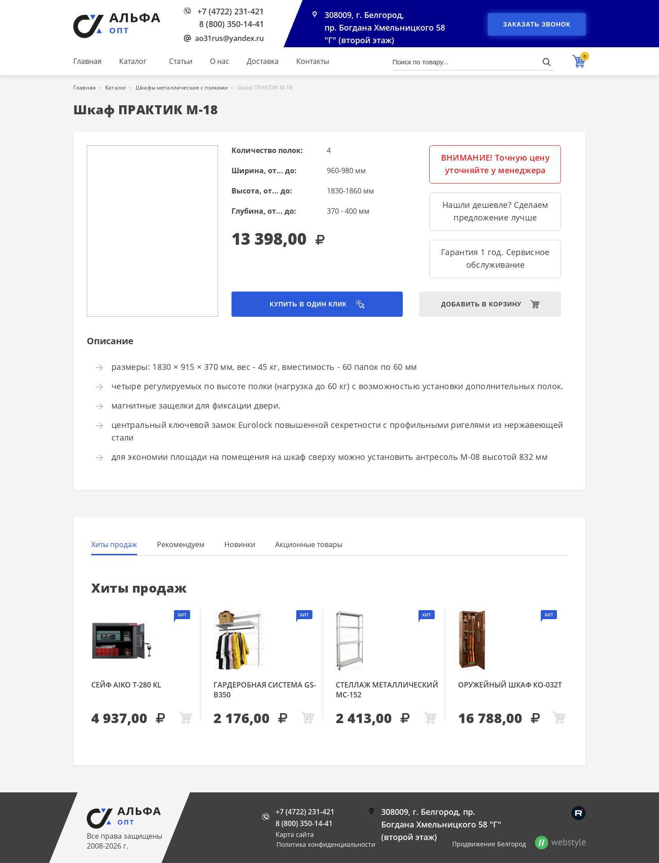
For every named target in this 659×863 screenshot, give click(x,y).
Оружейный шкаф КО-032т (510, 685)
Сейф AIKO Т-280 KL (126, 685)
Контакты (312, 61)
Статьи (180, 61)
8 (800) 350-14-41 (231, 23)
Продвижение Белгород (489, 844)
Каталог (133, 61)
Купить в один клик (308, 304)
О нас (219, 61)
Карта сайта (295, 834)
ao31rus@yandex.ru (229, 38)
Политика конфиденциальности (325, 844)
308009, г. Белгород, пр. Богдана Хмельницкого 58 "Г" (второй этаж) (385, 28)
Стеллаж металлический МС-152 (387, 690)
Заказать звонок (536, 24)
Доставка (263, 61)
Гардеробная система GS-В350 (265, 690)
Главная (87, 61)
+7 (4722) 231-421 (230, 11)
